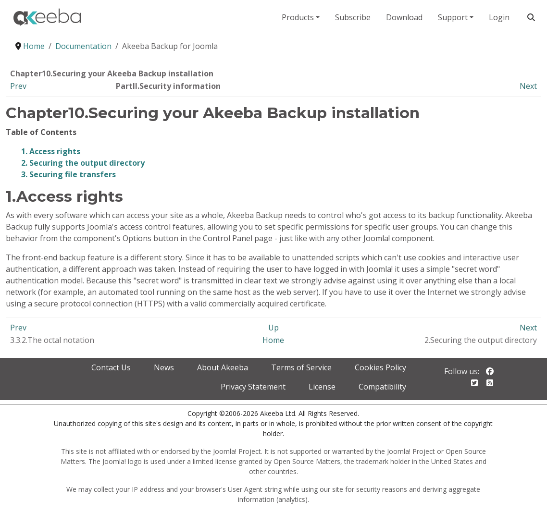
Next (528, 86)
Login (499, 17)
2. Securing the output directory (83, 163)
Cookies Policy (380, 367)
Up (273, 327)
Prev (18, 86)
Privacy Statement (253, 386)
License (322, 386)
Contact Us (111, 367)
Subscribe (353, 17)
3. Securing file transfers (68, 174)
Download (404, 17)
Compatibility (382, 386)
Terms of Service (301, 367)
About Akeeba (222, 367)
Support (453, 17)
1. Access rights (50, 151)
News (164, 367)
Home (273, 340)
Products (298, 17)
